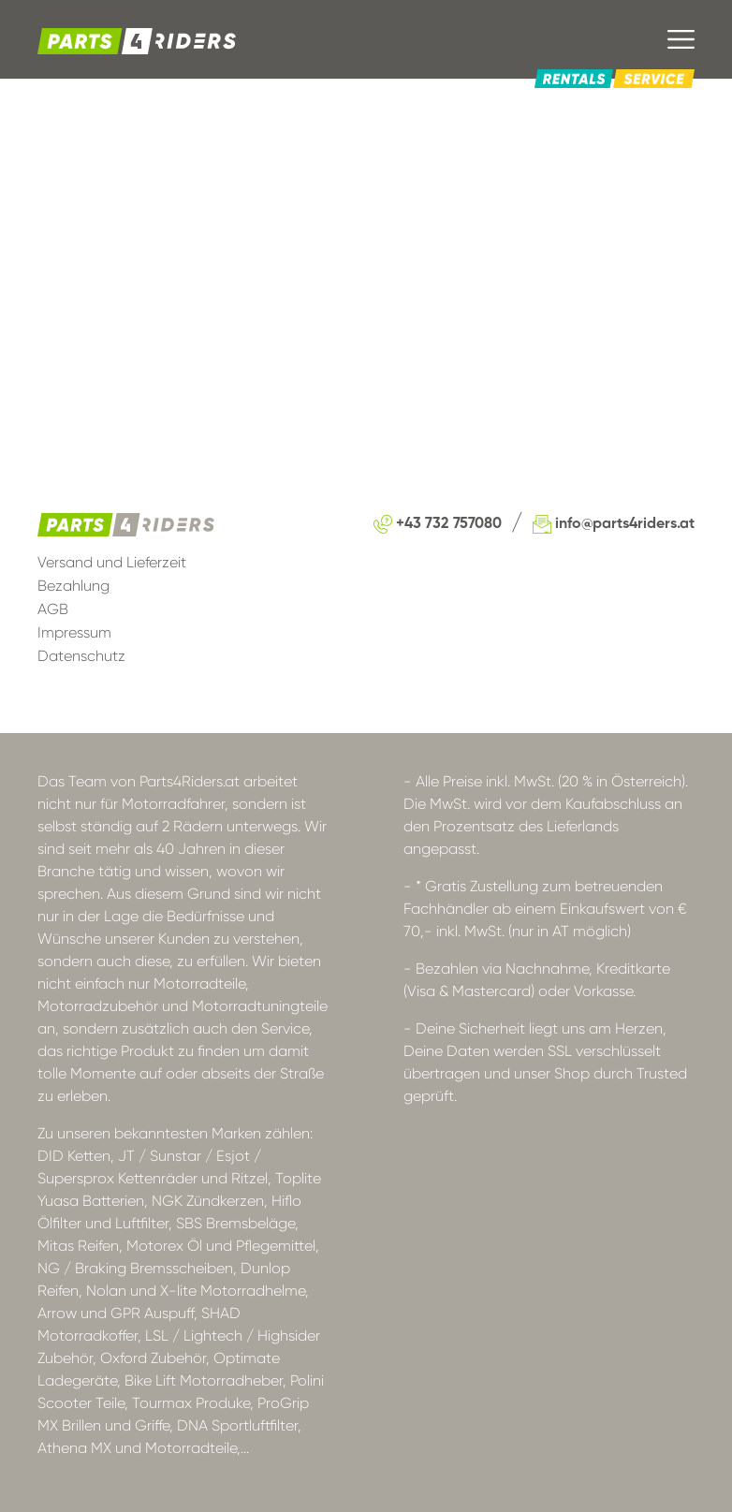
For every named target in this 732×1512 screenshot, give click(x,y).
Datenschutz (81, 656)
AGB (52, 609)
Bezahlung (73, 586)
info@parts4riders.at (614, 524)
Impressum (74, 632)
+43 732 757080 (437, 524)
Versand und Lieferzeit (111, 562)
